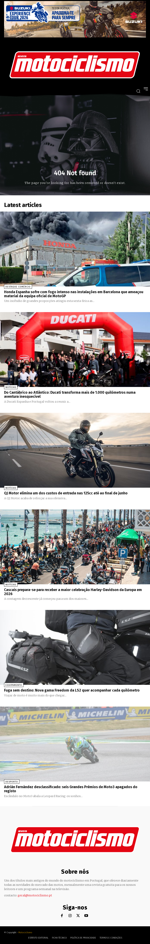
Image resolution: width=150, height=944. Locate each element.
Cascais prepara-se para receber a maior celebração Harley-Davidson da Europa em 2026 (73, 592)
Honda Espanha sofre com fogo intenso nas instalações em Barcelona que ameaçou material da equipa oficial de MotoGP (73, 294)
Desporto (12, 781)
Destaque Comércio (18, 286)
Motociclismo (25, 932)
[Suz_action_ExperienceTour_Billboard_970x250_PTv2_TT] (75, 36)
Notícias (11, 387)
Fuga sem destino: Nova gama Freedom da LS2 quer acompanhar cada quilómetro (72, 690)
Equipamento (14, 685)
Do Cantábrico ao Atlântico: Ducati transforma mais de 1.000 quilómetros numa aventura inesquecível (70, 394)
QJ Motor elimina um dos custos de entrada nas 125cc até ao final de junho (66, 493)
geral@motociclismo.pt (35, 895)
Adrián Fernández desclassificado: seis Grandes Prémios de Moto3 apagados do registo (70, 789)
